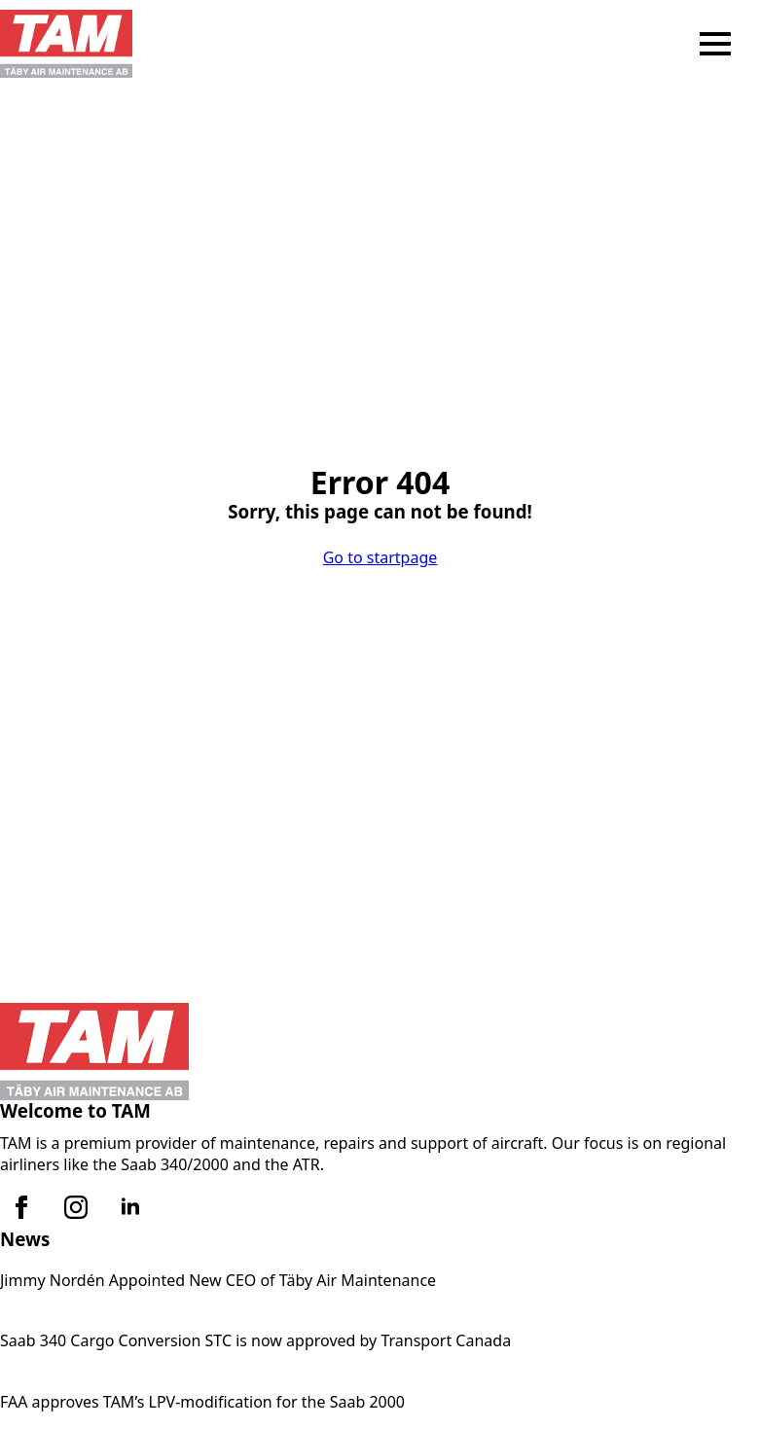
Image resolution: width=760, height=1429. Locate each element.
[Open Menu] (715, 43)
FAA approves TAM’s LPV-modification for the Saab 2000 (202, 1401)
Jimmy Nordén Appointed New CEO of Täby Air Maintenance (218, 1280)
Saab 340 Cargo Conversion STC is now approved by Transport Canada (255, 1340)
